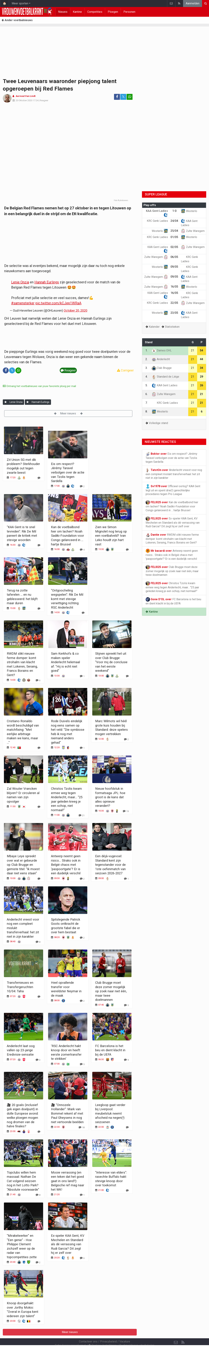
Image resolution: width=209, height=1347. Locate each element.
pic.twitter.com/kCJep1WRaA (58, 303)
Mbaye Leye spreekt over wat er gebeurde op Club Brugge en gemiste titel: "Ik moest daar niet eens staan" (23, 864)
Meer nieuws (68, 413)
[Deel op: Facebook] (117, 97)
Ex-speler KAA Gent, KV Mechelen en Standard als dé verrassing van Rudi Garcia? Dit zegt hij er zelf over (67, 1244)
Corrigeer (125, 370)
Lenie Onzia (20, 282)
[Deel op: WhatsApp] (130, 97)
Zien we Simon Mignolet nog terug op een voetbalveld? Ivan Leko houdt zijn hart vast (111, 535)
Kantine (77, 11)
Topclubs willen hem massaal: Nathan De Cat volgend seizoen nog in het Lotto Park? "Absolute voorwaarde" (23, 1181)
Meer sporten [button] (20, 3)
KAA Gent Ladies (164, 385)
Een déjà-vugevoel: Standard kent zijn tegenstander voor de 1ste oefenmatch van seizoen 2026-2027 (110, 864)
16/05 (174, 286)
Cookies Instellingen (102, 1336)
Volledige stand (158, 423)
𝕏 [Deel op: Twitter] (123, 97)
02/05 (174, 247)
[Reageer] (39, 477)
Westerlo (189, 211)
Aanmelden (192, 3)
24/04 (174, 220)
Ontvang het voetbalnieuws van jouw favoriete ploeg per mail (39, 386)
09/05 (174, 266)
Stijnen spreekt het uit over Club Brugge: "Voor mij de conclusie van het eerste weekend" (111, 662)
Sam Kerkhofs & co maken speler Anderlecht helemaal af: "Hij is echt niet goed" (65, 662)
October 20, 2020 (75, 310)
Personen (129, 11)
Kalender (154, 326)
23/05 (174, 312)
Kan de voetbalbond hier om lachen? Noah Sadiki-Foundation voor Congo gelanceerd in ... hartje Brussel (67, 535)
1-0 (174, 211)
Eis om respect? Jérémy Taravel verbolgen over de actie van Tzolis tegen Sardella (67, 472)
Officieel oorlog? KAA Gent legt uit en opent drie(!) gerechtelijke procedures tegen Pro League (173, 490)
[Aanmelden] (5, 402)
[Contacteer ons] (175, 1333)
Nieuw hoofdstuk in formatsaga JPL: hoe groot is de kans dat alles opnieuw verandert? (110, 797)
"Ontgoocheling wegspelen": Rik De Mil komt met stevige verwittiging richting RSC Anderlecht (67, 599)
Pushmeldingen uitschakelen (136, 1336)
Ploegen (113, 11)
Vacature (124, 1332)
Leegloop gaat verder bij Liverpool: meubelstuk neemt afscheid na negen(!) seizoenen (110, 1113)
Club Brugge (162, 368)
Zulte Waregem (193, 231)
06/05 (174, 257)
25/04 (174, 230)
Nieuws (62, 11)
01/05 (174, 237)
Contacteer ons (88, 1332)
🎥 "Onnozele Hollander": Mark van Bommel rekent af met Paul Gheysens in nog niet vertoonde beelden (67, 1113)
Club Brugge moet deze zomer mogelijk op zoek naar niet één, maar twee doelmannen (111, 991)
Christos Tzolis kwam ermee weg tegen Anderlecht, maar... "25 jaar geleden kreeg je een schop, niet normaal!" (172, 587)
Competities (94, 11)
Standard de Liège (165, 376)
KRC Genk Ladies (165, 402)
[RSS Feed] (182, 1333)
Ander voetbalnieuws (17, 20)
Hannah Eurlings (46, 282)
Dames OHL (162, 350)
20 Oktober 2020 (24, 100)
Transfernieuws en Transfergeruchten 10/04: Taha (20, 987)
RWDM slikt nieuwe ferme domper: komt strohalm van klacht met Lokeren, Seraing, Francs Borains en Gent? (172, 538)
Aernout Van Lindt (25, 96)
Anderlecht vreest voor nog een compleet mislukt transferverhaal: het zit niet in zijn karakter (174, 473)
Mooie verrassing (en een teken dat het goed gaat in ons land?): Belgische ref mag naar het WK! (67, 1181)
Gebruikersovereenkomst (70, 1336)
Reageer (44, 100)
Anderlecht (161, 359)
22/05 (174, 302)
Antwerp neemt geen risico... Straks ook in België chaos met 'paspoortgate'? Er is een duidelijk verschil (65, 864)
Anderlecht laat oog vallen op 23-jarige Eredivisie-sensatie (21, 1050)
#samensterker (23, 303)
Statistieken (172, 326)
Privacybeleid (108, 1332)
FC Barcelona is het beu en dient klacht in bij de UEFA (110, 1050)
